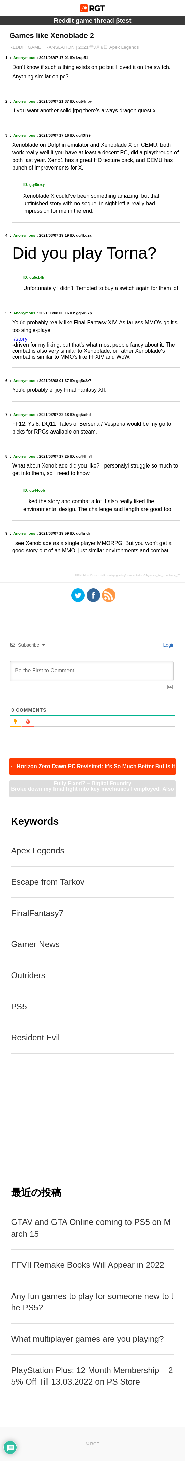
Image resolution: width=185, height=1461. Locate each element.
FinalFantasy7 (37, 913)
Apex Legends (37, 850)
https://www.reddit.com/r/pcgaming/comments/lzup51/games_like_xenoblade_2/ (131, 575)
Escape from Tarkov (47, 881)
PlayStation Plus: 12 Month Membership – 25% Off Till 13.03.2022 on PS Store (92, 1376)
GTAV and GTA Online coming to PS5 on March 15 (91, 1227)
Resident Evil (35, 1037)
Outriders (28, 975)
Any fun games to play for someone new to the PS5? (92, 1301)
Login (168, 645)
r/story (19, 339)
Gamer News (35, 944)
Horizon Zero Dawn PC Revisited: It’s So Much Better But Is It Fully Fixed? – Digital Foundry (92, 769)
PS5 (19, 1006)
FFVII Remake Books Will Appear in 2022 (87, 1264)
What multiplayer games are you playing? (87, 1338)
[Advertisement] (92, 1119)
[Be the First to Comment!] (92, 671)
